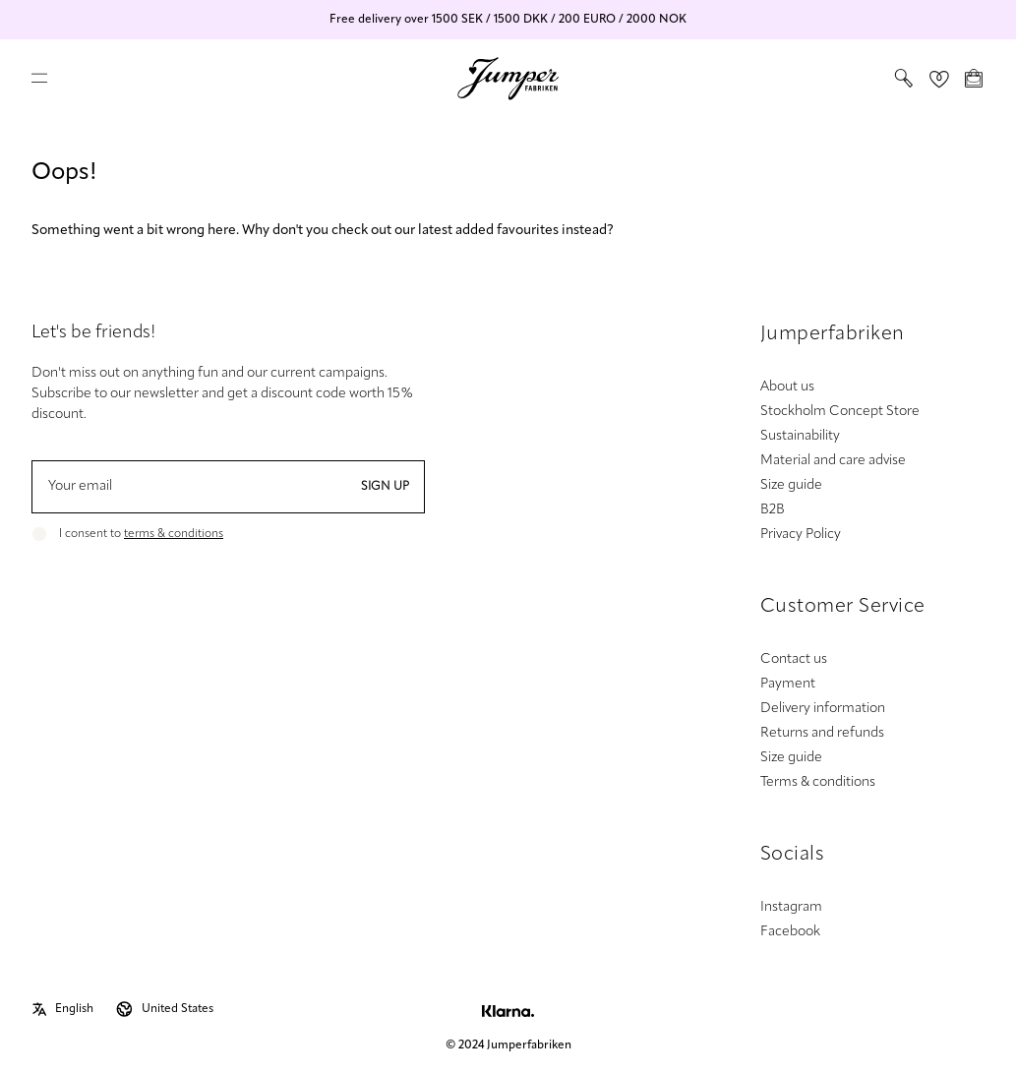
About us (787, 387)
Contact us (793, 659)
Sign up (385, 487)
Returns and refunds (822, 733)
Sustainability (800, 436)
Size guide (791, 485)
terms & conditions (173, 534)
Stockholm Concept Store (840, 411)
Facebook (790, 932)
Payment (787, 684)
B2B (772, 510)
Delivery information (822, 708)
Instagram (791, 907)
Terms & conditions (817, 782)
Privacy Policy (800, 534)
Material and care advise (833, 460)
